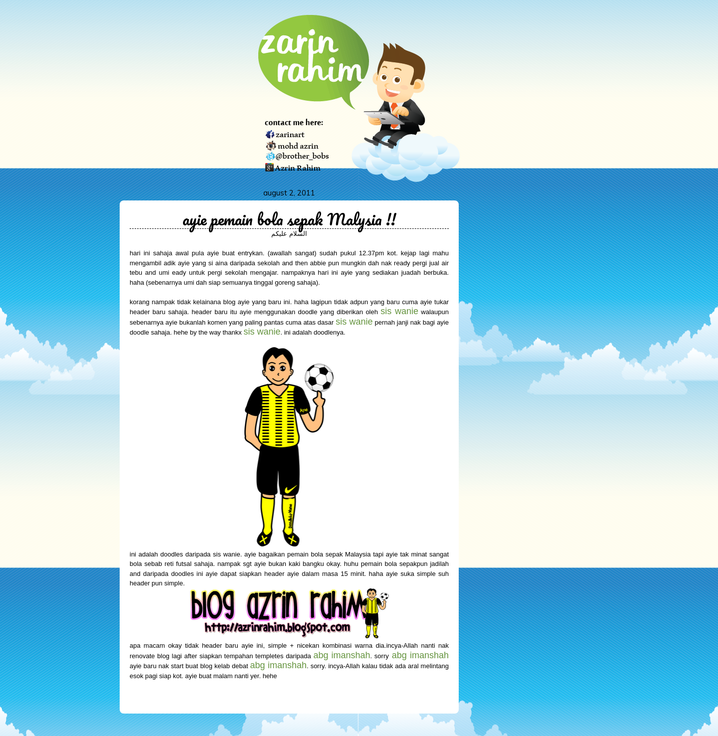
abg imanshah (420, 655)
